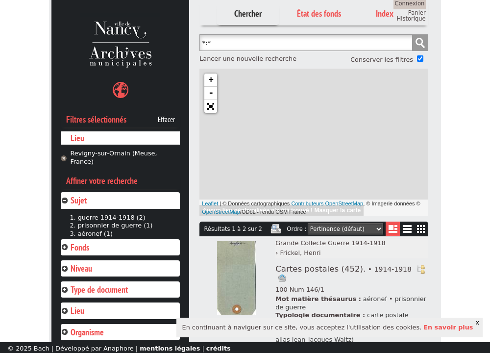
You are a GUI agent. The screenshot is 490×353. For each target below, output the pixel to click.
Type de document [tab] (94, 289)
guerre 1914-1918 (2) (112, 217)
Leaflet (210, 203)
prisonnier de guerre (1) (115, 225)
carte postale (387, 315)
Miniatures (421, 229)
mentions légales (170, 348)
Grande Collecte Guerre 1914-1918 (330, 243)
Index (384, 13)
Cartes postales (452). (343, 269)
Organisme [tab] (82, 332)
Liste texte (407, 231)
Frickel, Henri (300, 252)
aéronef (375, 299)
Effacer (166, 119)
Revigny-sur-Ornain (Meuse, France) (113, 157)
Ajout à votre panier (282, 278)
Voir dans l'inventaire (420, 269)
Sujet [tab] (74, 200)
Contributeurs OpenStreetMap (327, 203)
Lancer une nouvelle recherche (247, 58)
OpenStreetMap (221, 212)
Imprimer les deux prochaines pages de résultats (276, 229)
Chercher (248, 13)
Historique (411, 18)
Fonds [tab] (75, 247)
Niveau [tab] (76, 268)
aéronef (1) (95, 233)
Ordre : (296, 229)
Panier (417, 12)
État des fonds (319, 13)
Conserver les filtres (381, 59)
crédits (218, 348)
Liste (393, 229)
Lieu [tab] (72, 310)
